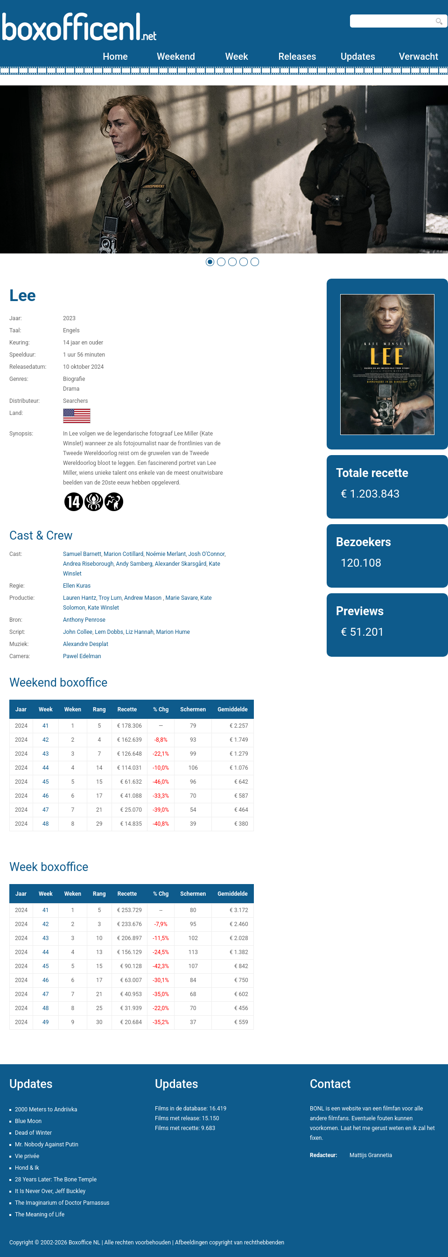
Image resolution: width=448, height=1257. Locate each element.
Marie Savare (182, 598)
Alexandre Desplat (85, 644)
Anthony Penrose (84, 620)
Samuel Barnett (82, 554)
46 (45, 796)
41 (45, 726)
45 (45, 782)
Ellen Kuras (77, 586)
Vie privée (27, 1156)
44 (45, 768)
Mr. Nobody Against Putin (46, 1144)
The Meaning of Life (39, 1214)
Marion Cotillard (123, 554)
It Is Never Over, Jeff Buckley (50, 1191)
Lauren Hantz (79, 598)
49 (45, 1022)
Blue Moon (28, 1121)
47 (45, 810)
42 (45, 740)
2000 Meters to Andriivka (46, 1109)
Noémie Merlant (166, 554)
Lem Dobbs (109, 632)
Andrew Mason (143, 598)
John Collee (77, 632)
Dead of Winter (33, 1133)
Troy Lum (109, 598)
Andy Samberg (134, 564)
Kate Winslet (103, 607)
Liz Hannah (140, 632)
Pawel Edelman (82, 656)
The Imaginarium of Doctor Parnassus (62, 1203)
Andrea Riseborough (88, 564)
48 (45, 824)
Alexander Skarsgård (180, 564)
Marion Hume (173, 632)
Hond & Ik (27, 1168)
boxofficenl (78, 27)
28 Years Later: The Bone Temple (56, 1179)
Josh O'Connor (206, 554)
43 (45, 754)
